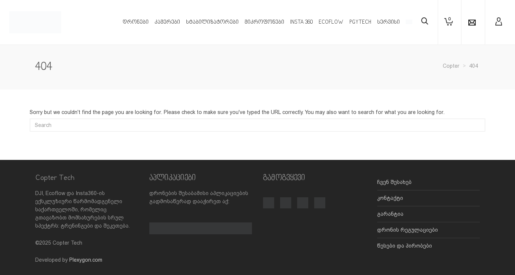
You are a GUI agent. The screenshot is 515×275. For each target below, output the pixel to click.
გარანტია (390, 214)
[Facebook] (268, 198)
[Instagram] (285, 198)
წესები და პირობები (404, 246)
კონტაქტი (390, 198)
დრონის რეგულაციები (407, 230)
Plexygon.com (85, 260)
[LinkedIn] (319, 198)
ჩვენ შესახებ (394, 182)
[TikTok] (302, 198)
